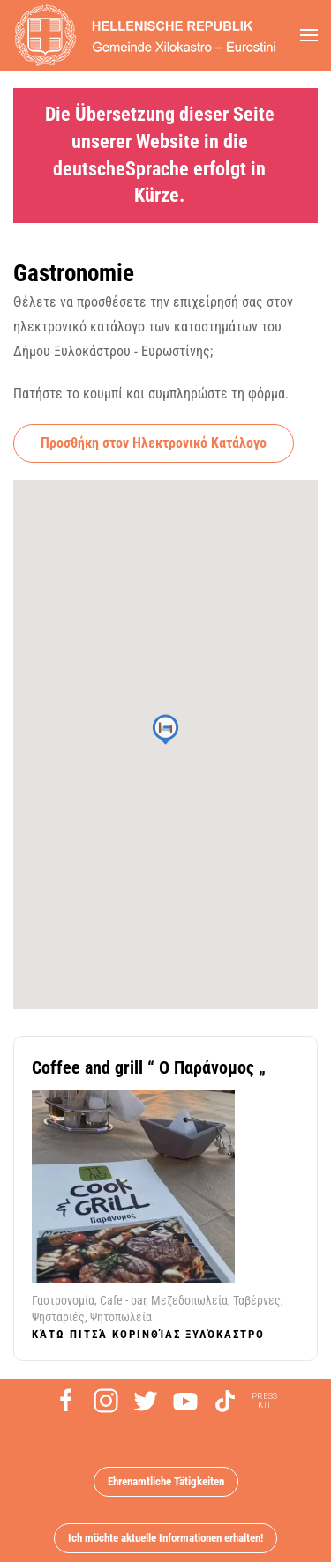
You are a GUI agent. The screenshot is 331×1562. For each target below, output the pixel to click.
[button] (309, 35)
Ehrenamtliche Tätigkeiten (166, 1481)
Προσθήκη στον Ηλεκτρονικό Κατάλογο (154, 443)
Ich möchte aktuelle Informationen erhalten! (165, 1537)
